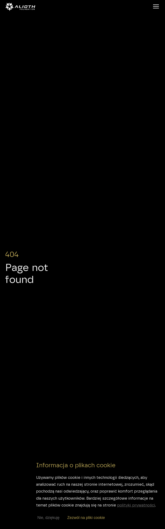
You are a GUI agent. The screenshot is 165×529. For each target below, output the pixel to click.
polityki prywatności (136, 505)
